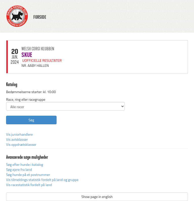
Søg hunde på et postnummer (28, 174)
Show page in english (97, 196)
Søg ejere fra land (19, 169)
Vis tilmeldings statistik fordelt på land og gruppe (42, 179)
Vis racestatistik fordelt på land (29, 184)
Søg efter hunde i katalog (24, 164)
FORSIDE (39, 17)
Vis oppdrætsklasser (21, 144)
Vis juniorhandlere (19, 134)
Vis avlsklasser (17, 139)
